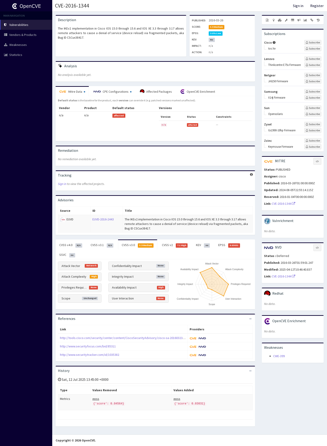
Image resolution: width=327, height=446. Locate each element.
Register (317, 5)
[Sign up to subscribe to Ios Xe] (312, 48)
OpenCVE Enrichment (197, 91)
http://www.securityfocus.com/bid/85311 (88, 346)
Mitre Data (72, 92)
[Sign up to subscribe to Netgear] (312, 75)
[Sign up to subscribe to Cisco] (312, 42)
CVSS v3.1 (102, 245)
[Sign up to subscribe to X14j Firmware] (312, 97)
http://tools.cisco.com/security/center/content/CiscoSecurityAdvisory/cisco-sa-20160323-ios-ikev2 (128, 338)
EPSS (229, 245)
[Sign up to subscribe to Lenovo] (312, 58)
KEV (203, 245)
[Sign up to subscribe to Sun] (312, 107)
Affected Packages (156, 91)
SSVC (67, 255)
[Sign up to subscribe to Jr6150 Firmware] (312, 81)
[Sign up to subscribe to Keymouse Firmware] (312, 146)
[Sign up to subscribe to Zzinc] (312, 140)
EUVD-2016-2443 (103, 219)
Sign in (298, 5)
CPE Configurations (112, 92)
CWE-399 (279, 356)
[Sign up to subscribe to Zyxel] (312, 124)
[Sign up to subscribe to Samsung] (312, 91)
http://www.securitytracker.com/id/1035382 (89, 355)
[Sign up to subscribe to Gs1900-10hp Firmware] (312, 130)
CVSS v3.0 (138, 245)
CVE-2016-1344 (72, 5)
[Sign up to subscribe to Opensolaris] (312, 114)
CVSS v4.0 (70, 245)
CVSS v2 (175, 245)
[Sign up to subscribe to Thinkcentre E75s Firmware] (312, 64)
